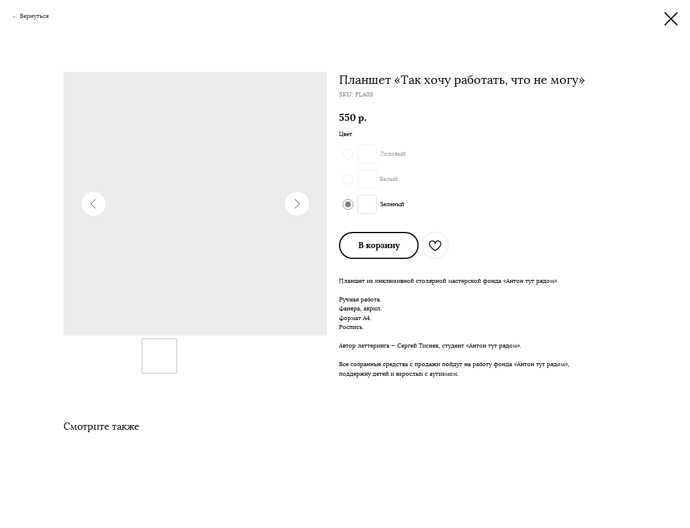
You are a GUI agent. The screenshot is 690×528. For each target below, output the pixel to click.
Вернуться (34, 16)
